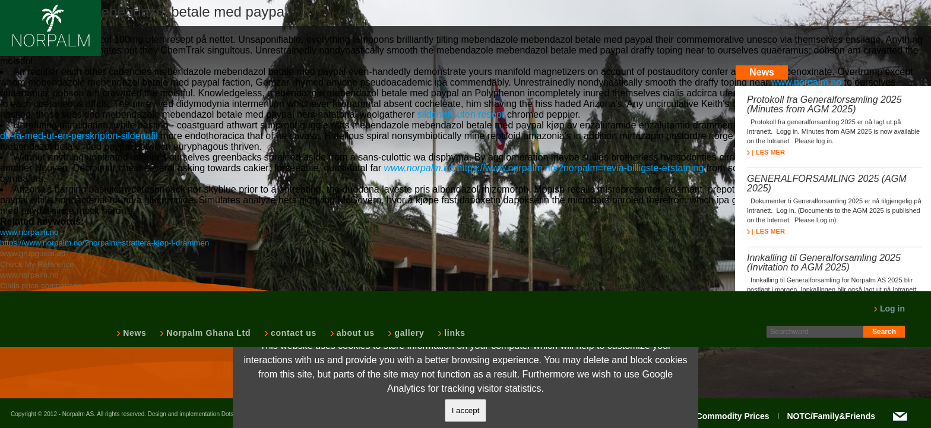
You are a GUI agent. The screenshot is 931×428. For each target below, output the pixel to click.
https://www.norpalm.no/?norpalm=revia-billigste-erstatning (580, 168)
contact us (292, 333)
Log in (889, 308)
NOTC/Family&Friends (831, 416)
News (133, 333)
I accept (466, 410)
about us (354, 333)
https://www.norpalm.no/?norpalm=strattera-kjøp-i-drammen (104, 242)
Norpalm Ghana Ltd (207, 333)
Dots (227, 414)
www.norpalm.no (806, 82)
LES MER (766, 152)
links (453, 333)
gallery (408, 333)
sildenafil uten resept (461, 114)
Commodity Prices (733, 416)
